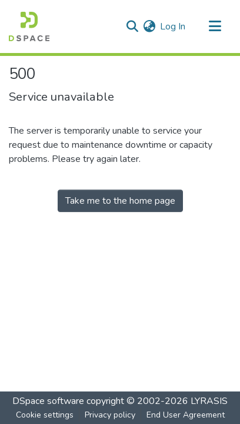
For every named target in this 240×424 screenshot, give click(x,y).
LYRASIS (209, 401)
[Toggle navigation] (214, 26)
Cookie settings (45, 414)
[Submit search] (132, 26)
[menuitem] (149, 26)
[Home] (29, 26)
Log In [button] (173, 26)
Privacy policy (110, 414)
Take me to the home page (120, 200)
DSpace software (48, 401)
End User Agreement (185, 414)
